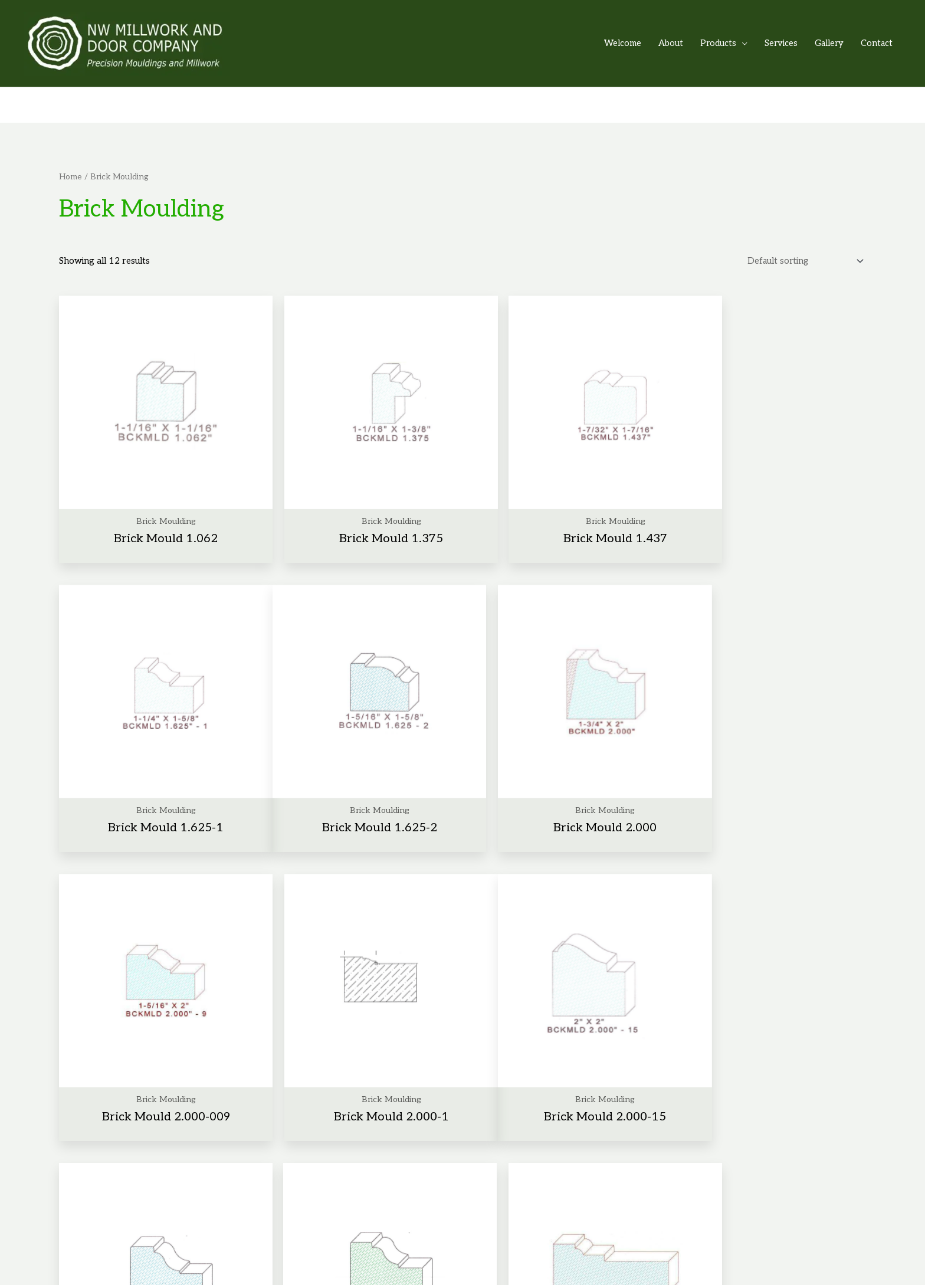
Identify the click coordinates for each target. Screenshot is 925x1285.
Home (70, 171)
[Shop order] (802, 256)
